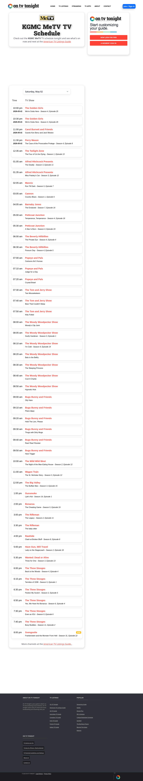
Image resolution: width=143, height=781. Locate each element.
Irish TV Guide (54, 721)
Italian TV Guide (54, 727)
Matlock (79, 730)
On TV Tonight (54, 704)
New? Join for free (109, 37)
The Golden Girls (34, 108)
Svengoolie (31, 632)
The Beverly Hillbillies (36, 236)
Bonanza (29, 504)
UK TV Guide (53, 711)
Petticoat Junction (34, 215)
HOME (52, 6)
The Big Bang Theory (83, 724)
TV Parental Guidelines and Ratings (34, 753)
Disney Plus (80, 711)
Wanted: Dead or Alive (37, 557)
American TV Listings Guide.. (57, 644)
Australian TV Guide (55, 714)
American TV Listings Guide (57, 41)
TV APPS (88, 6)
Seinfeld (79, 721)
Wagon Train (31, 472)
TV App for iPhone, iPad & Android (33, 748)
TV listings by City (29, 743)
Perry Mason (32, 140)
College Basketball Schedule (85, 717)
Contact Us (27, 762)
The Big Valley (32, 482)
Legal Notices (39, 773)
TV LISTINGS (63, 6)
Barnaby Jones (33, 204)
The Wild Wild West (35, 461)
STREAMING (76, 6)
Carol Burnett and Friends (39, 129)
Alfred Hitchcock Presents (39, 161)
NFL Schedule (81, 714)
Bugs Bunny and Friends (38, 397)
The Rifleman (32, 514)
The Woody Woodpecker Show (41, 322)
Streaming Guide (81, 704)
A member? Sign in (108, 43)
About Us (26, 758)
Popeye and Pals (34, 258)
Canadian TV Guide (55, 717)
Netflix (79, 707)
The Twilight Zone (34, 151)
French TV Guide (54, 724)
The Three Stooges (35, 568)
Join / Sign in (129, 6)
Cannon (29, 193)
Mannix (29, 183)
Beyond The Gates (82, 727)
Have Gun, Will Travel (36, 547)
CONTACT (107, 6)
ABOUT (97, 6)
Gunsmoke (31, 493)
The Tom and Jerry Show (38, 290)
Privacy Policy (47, 773)
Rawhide (29, 536)
